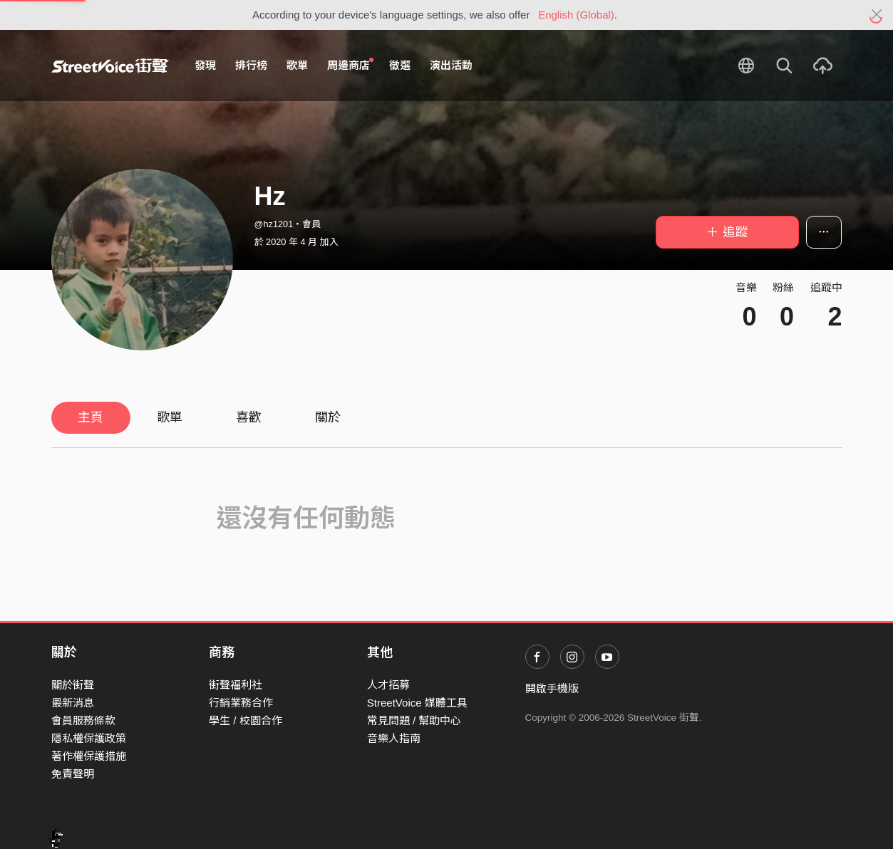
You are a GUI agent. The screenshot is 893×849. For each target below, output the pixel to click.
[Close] (877, 15)
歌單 (297, 65)
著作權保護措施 (88, 756)
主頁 (90, 417)
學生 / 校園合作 (245, 720)
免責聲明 (72, 774)
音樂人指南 (393, 738)
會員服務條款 (83, 720)
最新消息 (72, 703)
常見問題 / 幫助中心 (414, 720)
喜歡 (249, 417)
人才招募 (388, 685)
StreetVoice (110, 65)
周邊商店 (350, 65)
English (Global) (576, 15)
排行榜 (251, 65)
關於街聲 (72, 685)
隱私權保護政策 (88, 738)
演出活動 (451, 65)
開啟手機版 (552, 688)
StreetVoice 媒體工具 (417, 703)
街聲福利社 (235, 685)
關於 (328, 417)
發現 (205, 65)
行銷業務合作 (241, 703)
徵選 (400, 65)
